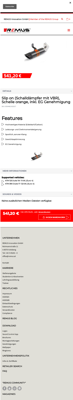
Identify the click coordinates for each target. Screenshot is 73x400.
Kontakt (5, 263)
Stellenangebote (9, 273)
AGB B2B (5, 300)
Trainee (5, 283)
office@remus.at (9, 256)
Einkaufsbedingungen (11, 303)
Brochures (6, 337)
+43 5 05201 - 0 (12, 253)
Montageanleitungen (10, 340)
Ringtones (6, 350)
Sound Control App (10, 334)
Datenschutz (7, 306)
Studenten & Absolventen (13, 276)
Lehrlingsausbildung (10, 280)
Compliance (7, 313)
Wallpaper (6, 347)
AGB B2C (5, 297)
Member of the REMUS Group (44, 19)
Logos (4, 331)
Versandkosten (44, 212)
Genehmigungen (9, 344)
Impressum (7, 293)
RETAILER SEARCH (12, 366)
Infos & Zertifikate (9, 361)
